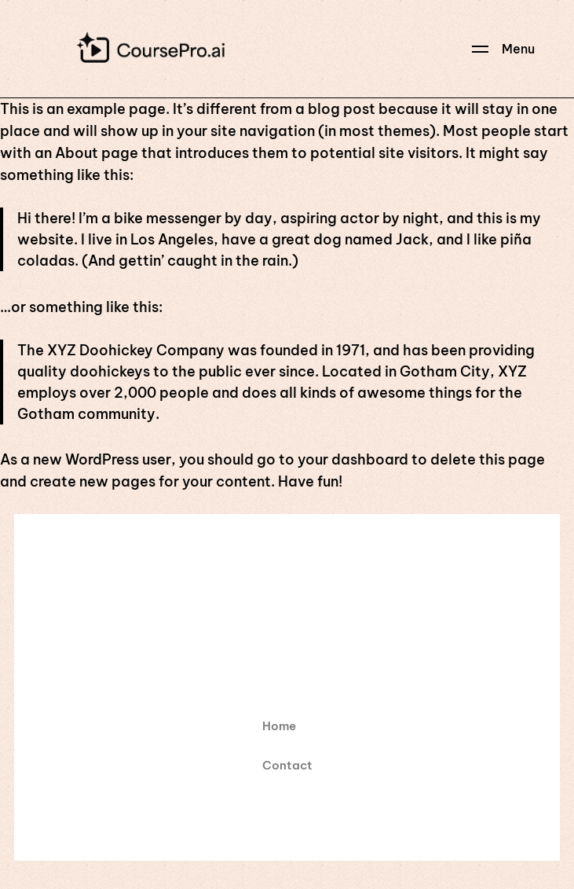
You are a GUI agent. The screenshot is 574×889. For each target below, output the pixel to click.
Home (279, 725)
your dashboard (353, 459)
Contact (287, 765)
